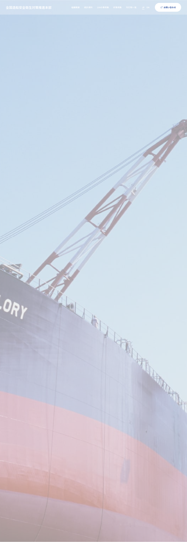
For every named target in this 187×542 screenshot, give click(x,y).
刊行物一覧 (131, 7)
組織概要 (75, 7)
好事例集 (117, 7)
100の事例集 (103, 7)
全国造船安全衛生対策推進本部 (29, 7)
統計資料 (88, 7)
